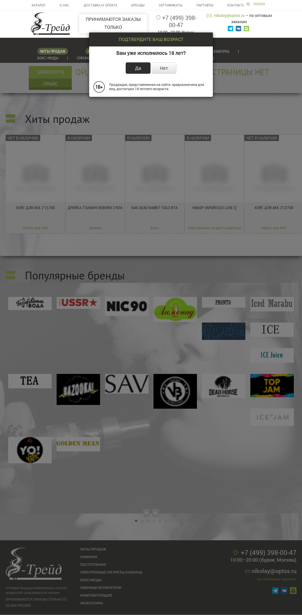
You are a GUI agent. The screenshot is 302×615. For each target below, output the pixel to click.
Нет (164, 68)
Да (138, 68)
